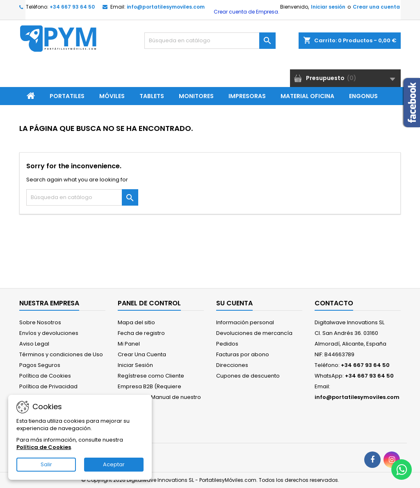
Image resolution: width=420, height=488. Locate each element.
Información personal (245, 322)
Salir (46, 464)
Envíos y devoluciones (48, 333)
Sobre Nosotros (40, 322)
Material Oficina (307, 96)
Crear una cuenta (376, 6)
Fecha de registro (141, 333)
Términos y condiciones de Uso (61, 354)
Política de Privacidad (48, 386)
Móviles (112, 96)
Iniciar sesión (328, 6)
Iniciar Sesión (135, 365)
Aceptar (114, 464)
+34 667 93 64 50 (72, 6)
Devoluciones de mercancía (254, 333)
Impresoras (247, 96)
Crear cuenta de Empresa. (245, 11)
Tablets (151, 96)
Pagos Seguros (39, 365)
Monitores (196, 96)
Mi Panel (129, 344)
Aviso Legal (34, 344)
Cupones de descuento (248, 376)
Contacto (334, 303)
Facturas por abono (242, 354)
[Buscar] (210, 40)
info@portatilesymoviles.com (166, 6)
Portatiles (67, 96)
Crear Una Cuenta (142, 354)
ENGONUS (363, 96)
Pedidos (227, 344)
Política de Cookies (45, 376)
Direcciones (232, 365)
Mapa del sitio (136, 322)
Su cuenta (234, 303)
